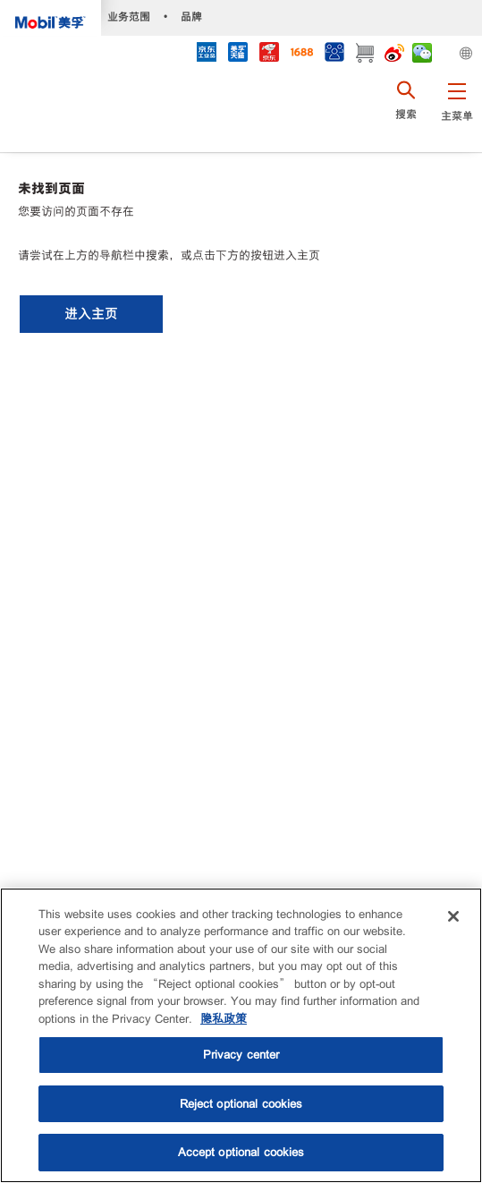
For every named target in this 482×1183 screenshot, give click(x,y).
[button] (456, 112)
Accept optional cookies (241, 1152)
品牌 (191, 16)
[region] (241, 1035)
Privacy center (241, 1054)
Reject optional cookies (241, 1104)
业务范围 (128, 16)
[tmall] (237, 54)
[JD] (268, 54)
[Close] (453, 916)
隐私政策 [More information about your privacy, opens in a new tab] (223, 1019)
